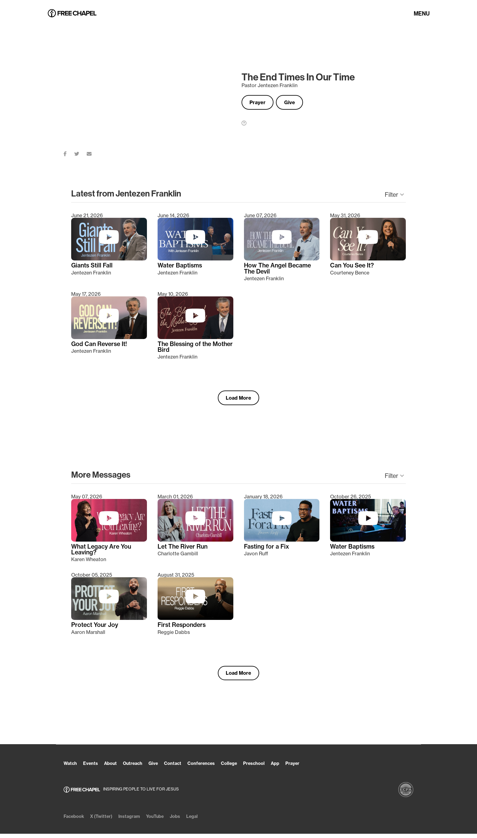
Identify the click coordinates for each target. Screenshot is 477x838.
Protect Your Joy (95, 628)
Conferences (214, 768)
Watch (71, 768)
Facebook (75, 821)
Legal (206, 821)
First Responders (183, 628)
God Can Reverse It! (100, 345)
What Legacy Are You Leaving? (102, 552)
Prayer (260, 102)
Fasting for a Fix (267, 549)
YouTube (165, 821)
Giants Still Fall (92, 266)
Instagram (136, 821)
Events (93, 768)
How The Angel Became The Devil (278, 269)
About (114, 768)
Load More (238, 400)
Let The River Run (183, 549)
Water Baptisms (181, 266)
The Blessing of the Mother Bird (186, 348)
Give (296, 102)
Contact (183, 768)
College (245, 768)
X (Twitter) (105, 821)
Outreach (139, 768)
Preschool (272, 768)
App (296, 768)
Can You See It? (353, 266)
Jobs (187, 821)
